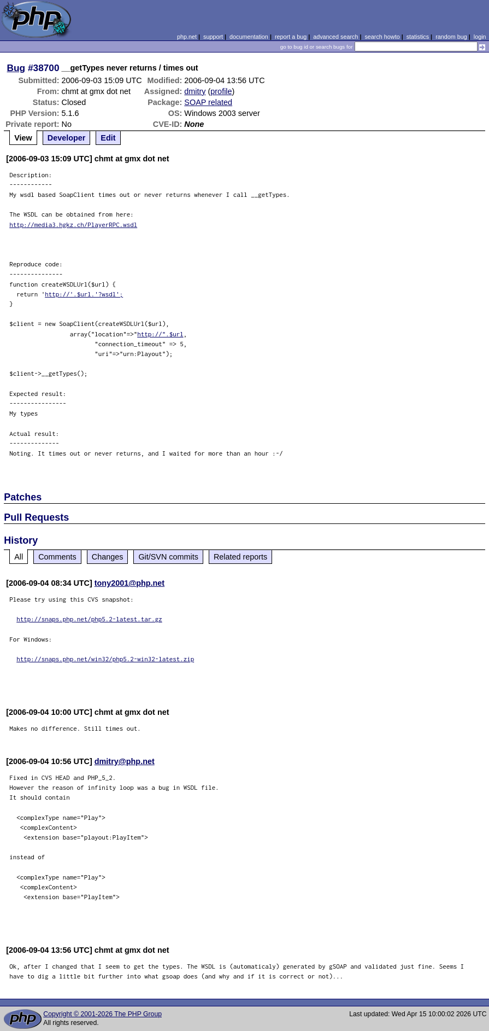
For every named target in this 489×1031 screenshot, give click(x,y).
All (18, 556)
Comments (57, 556)
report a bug (291, 36)
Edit (108, 137)
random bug (451, 36)
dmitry (194, 91)
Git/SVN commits (168, 556)
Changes (107, 556)
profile (221, 91)
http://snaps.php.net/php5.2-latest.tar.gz (89, 618)
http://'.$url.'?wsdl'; (84, 294)
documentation (248, 36)
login (480, 36)
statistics (417, 36)
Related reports (240, 556)
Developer (67, 137)
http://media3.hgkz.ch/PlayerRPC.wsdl (73, 224)
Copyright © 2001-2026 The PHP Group (102, 1014)
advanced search (335, 36)
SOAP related (208, 102)
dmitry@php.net (125, 761)
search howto (381, 36)
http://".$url (160, 333)
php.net (187, 36)
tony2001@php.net (129, 583)
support (213, 36)
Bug (16, 67)
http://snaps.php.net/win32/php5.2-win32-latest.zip (105, 658)
